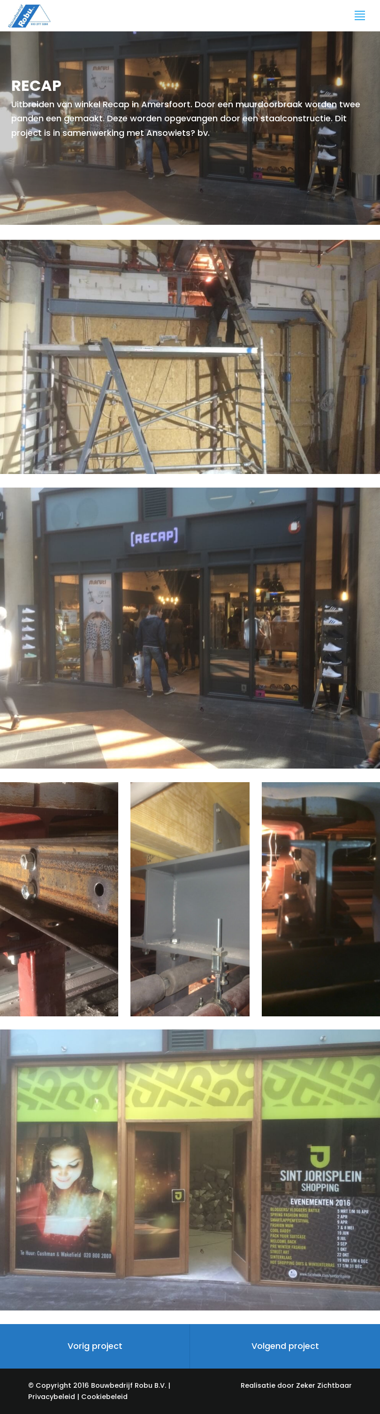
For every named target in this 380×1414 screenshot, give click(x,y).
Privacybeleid (51, 1396)
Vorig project (95, 1346)
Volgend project (285, 1346)
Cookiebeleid (104, 1396)
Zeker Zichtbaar (324, 1385)
